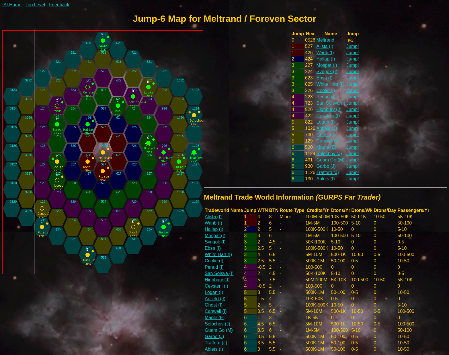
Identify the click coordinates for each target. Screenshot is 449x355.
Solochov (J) (329, 153)
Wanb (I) (325, 52)
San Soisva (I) (331, 103)
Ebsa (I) (325, 77)
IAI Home (12, 4)
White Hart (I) (330, 84)
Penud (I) (326, 96)
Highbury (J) (329, 109)
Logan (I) (326, 122)
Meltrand (325, 40)
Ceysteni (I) (328, 115)
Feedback (59, 4)
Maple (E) (326, 147)
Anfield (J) (327, 128)
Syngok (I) (327, 71)
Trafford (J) (328, 172)
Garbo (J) (326, 166)
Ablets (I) (326, 178)
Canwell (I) (327, 141)
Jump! (352, 46)
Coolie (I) (326, 90)
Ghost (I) (325, 134)
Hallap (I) (326, 58)
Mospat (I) (327, 65)
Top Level (35, 4)
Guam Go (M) (331, 159)
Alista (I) (325, 46)
